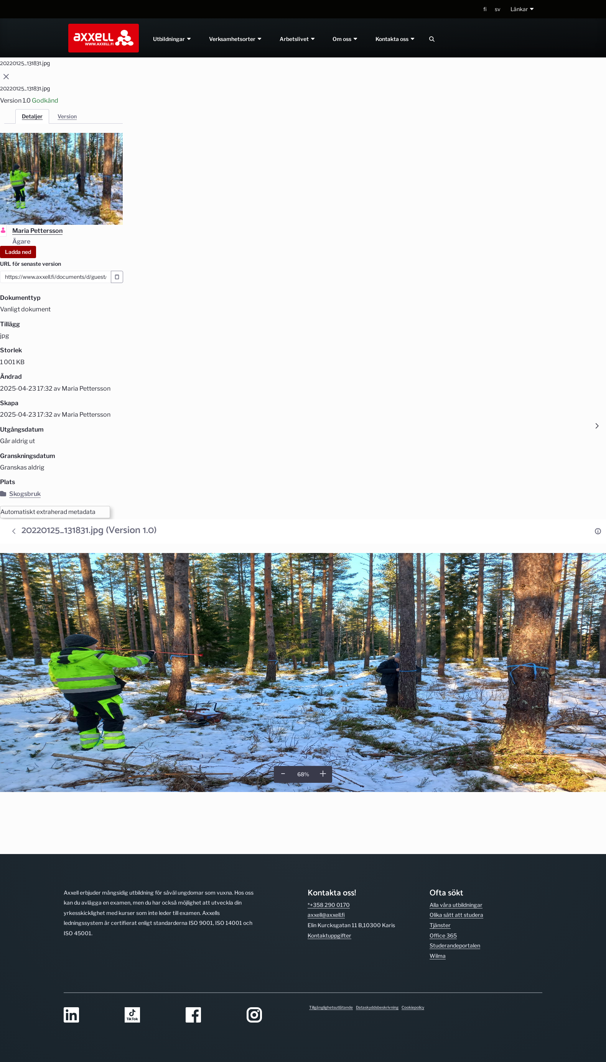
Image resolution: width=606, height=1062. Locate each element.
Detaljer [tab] (32, 116)
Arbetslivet (298, 39)
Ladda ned (18, 252)
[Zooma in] (323, 774)
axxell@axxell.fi (326, 862)
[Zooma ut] (283, 774)
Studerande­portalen (455, 892)
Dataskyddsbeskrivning (377, 1007)
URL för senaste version (30, 263)
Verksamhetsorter (235, 39)
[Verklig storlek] (303, 774)
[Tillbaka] (13, 531)
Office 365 (443, 882)
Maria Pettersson (37, 230)
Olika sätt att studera (456, 862)
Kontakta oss (396, 39)
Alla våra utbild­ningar (456, 852)
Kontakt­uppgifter (329, 882)
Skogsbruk (20, 493)
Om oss (346, 39)
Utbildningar (172, 39)
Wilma (438, 903)
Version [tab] (67, 116)
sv (498, 9)
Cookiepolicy (413, 1007)
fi (485, 9)
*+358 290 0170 (329, 852)
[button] (522, 9)
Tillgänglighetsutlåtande (331, 1007)
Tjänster (440, 872)
